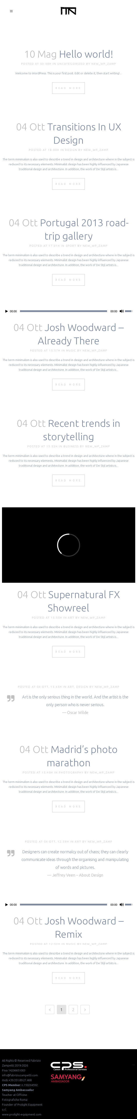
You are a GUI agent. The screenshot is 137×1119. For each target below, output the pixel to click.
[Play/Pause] (6, 311)
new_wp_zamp (103, 63)
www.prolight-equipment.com (21, 1114)
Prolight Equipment (29, 1104)
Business (71, 446)
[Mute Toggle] (122, 311)
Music (71, 350)
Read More (68, 88)
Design (71, 149)
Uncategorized (71, 63)
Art (71, 617)
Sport (71, 245)
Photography (71, 772)
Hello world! (86, 54)
